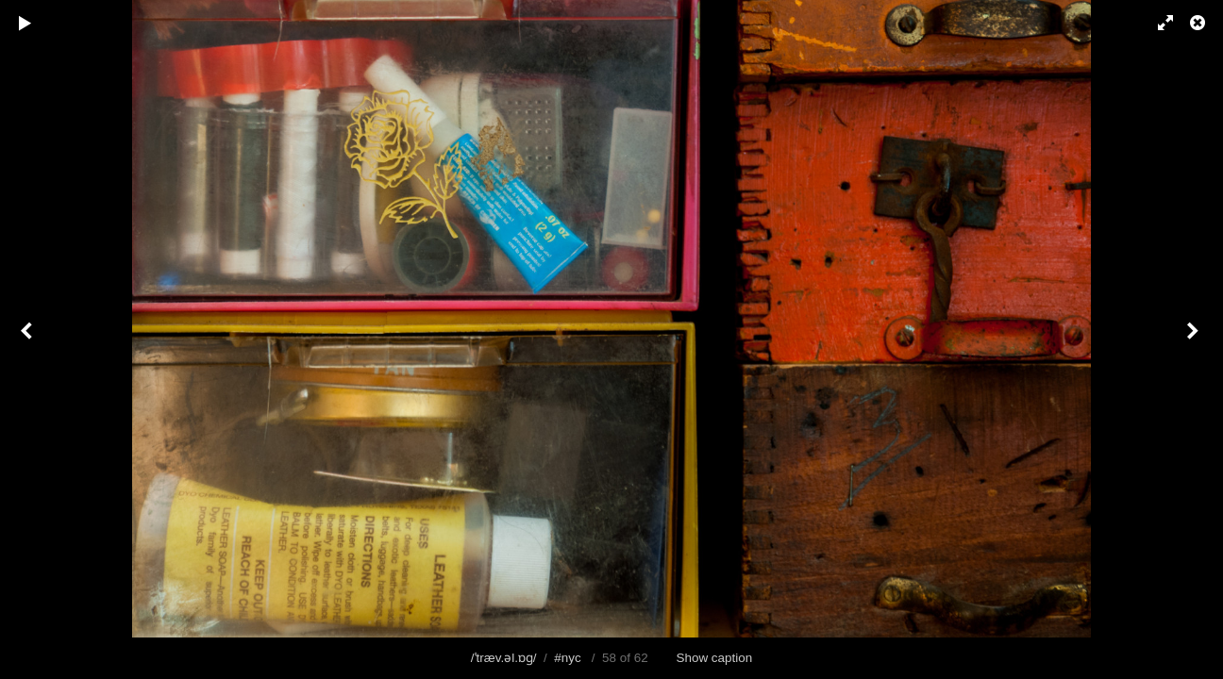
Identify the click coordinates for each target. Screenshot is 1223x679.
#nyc (567, 658)
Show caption (715, 658)
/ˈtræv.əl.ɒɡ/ (504, 658)
